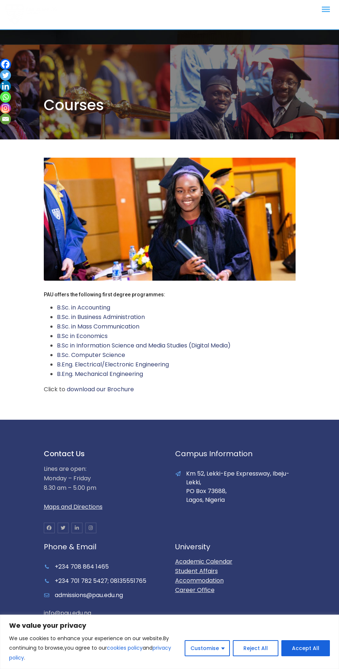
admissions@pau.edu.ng (89, 595)
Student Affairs (196, 571)
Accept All (305, 648)
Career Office (195, 590)
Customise (204, 648)
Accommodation (199, 580)
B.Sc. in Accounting (83, 307)
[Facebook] (5, 64)
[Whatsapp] (5, 97)
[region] (169, 642)
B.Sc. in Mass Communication (98, 326)
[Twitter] (5, 75)
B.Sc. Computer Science (91, 355)
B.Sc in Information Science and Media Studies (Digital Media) (144, 345)
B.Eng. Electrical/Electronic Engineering (113, 364)
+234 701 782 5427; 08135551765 (100, 581)
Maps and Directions (73, 507)
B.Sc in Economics (82, 336)
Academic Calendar (203, 561)
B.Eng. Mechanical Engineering (100, 374)
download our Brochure (100, 389)
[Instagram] (5, 108)
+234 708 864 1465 (82, 566)
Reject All (255, 648)
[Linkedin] (5, 86)
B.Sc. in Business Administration (101, 317)
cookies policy (125, 648)
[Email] (5, 119)
